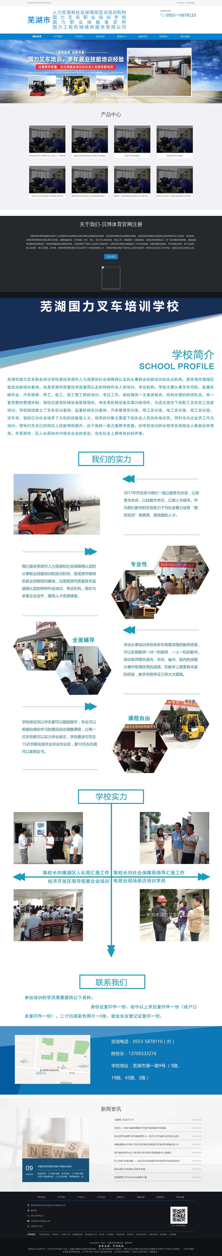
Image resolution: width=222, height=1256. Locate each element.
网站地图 (191, 3)
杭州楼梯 (110, 1234)
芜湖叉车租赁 (141, 1234)
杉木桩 (101, 1234)
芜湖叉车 (130, 1234)
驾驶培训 (142, 36)
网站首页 (36, 36)
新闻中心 (121, 36)
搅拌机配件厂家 (91, 1234)
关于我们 (58, 36)
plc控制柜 (163, 1234)
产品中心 (79, 36)
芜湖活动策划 (45, 1234)
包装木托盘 (153, 1234)
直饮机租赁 (120, 1234)
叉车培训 (100, 36)
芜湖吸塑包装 (77, 1234)
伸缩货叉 (55, 1234)
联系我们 (181, 3)
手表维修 (172, 1234)
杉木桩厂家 (65, 1234)
